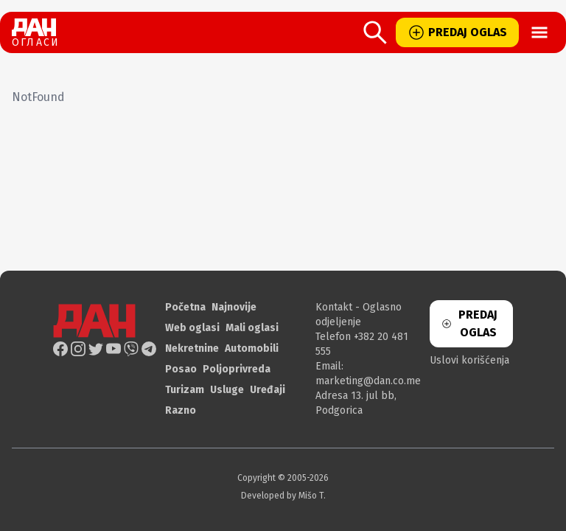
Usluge (227, 390)
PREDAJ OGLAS (457, 32)
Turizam (184, 390)
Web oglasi (192, 328)
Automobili (252, 348)
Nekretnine (192, 348)
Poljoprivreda (236, 369)
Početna (185, 307)
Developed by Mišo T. (283, 495)
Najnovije (234, 307)
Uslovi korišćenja (469, 360)
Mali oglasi (252, 328)
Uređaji (267, 390)
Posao (181, 369)
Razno (180, 410)
